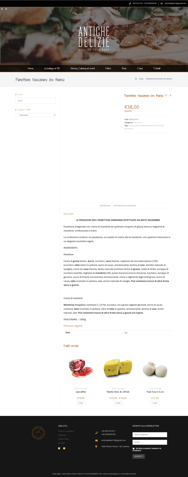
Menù (108, 68)
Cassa (140, 68)
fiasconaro (152, 125)
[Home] (136, 79)
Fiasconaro (137, 122)
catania (138, 125)
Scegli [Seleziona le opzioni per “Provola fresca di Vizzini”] (155, 403)
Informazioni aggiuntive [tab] (125, 206)
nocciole (160, 125)
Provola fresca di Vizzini (155, 392)
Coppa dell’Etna (81, 392)
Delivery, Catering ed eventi (82, 68)
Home (30, 68)
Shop (124, 68)
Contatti (157, 68)
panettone (128, 128)
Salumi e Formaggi (81, 388)
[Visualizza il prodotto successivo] (170, 95)
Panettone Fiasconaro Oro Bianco (159, 79)
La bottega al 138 (52, 68)
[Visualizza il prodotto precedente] (166, 95)
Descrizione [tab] (105, 206)
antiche (131, 125)
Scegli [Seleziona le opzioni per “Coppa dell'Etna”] (80, 403)
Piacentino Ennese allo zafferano (118, 392)
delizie (144, 125)
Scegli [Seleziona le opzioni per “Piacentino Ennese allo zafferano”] (118, 403)
